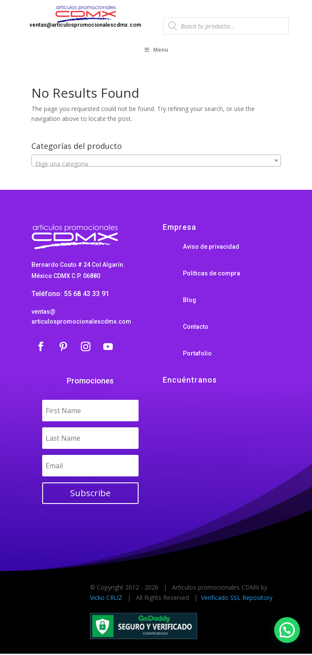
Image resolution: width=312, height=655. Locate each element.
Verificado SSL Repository (236, 597)
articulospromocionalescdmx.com (81, 321)
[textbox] (156, 164)
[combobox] (156, 160)
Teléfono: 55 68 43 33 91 (70, 294)
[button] (287, 630)
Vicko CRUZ (106, 597)
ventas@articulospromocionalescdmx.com (85, 25)
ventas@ (43, 311)
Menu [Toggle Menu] (156, 49)
